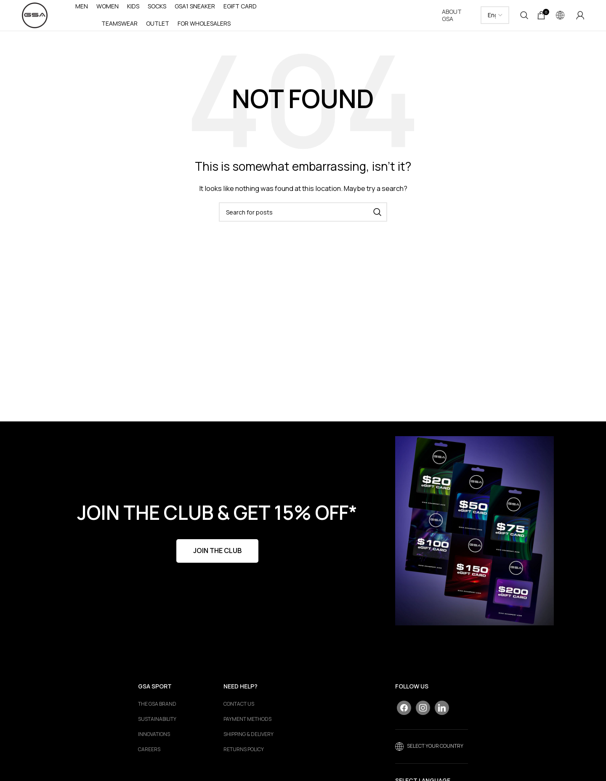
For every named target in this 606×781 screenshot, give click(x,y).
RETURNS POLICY (243, 752)
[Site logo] (36, 16)
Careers (149, 752)
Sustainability (157, 722)
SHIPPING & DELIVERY (248, 737)
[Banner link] (474, 534)
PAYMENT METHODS (247, 722)
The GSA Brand (157, 707)
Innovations (154, 737)
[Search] (524, 16)
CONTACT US (238, 707)
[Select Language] (495, 17)
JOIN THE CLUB (217, 553)
